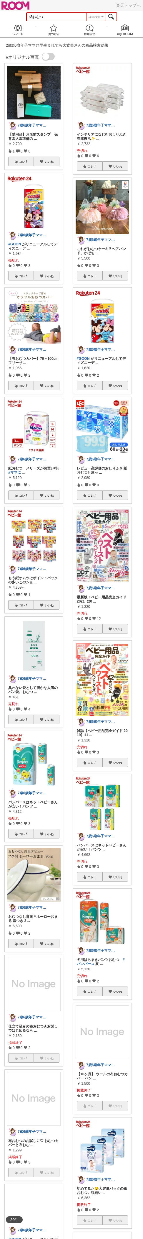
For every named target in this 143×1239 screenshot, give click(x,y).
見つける (54, 30)
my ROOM (125, 30)
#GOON (14, 244)
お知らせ (89, 30)
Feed (18, 30)
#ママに (14, 472)
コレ (23, 161)
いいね (49, 161)
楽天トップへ (128, 5)
